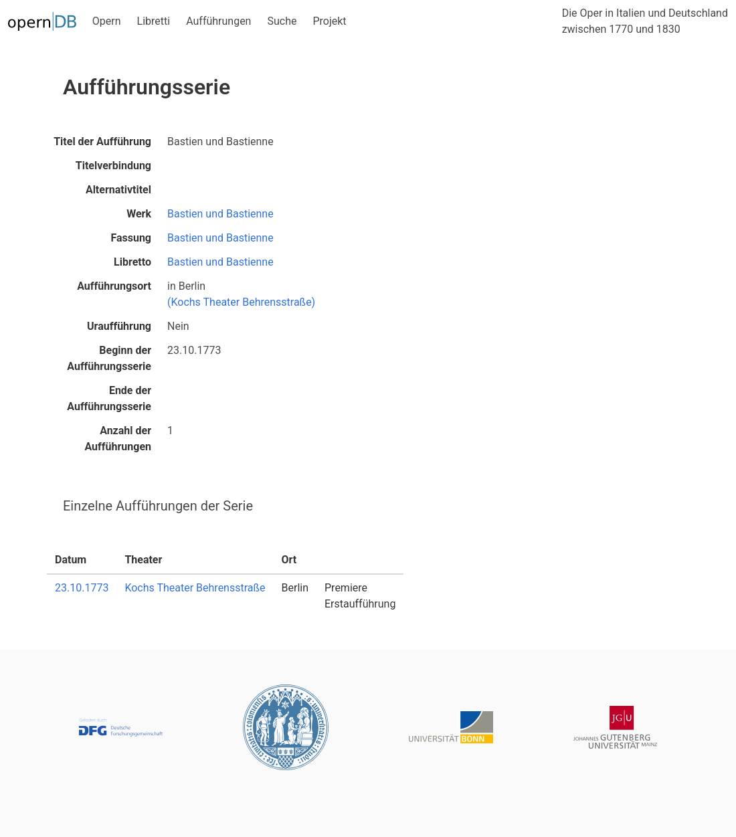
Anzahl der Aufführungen (117, 438)
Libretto (132, 262)
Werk (138, 213)
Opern (106, 21)
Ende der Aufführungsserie (109, 398)
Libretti (154, 21)
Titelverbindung (113, 165)
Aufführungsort (114, 286)
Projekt (329, 21)
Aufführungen (218, 21)
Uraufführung (119, 326)
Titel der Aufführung (102, 141)
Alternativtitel (118, 189)
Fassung (130, 237)
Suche (281, 21)
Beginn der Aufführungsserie (109, 358)
